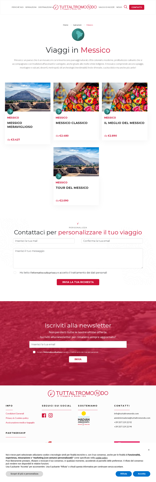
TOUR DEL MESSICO (72, 188)
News (119, 7)
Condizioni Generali (15, 413)
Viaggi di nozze (107, 7)
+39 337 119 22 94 (123, 426)
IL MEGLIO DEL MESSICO (124, 123)
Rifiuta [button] (123, 474)
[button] (148, 449)
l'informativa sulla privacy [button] (43, 272)
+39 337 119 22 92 (123, 422)
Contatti (136, 7)
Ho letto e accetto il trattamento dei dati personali (63, 272)
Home (56, 7)
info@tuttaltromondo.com (126, 413)
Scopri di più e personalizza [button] (24, 474)
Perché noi (17, 7)
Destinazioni (44, 7)
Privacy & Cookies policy (17, 418)
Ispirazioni (30, 7)
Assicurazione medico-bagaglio (20, 422)
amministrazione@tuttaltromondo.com (132, 418)
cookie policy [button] (101, 458)
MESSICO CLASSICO (71, 123)
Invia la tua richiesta (78, 282)
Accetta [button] (141, 474)
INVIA (78, 359)
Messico (13, 117)
